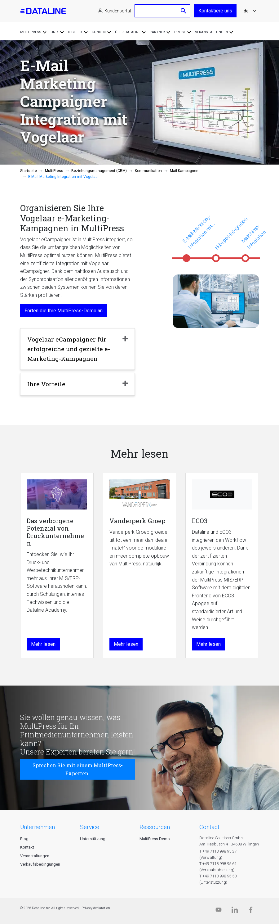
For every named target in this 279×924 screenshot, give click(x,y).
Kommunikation (148, 171)
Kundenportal (117, 10)
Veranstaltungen (34, 856)
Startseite (28, 171)
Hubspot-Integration (231, 233)
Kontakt (27, 847)
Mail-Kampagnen (184, 171)
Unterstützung (92, 838)
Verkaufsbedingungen (40, 864)
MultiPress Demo (155, 838)
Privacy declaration (96, 908)
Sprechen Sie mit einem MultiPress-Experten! (78, 769)
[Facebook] (251, 911)
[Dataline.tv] (218, 911)
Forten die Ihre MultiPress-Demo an (63, 311)
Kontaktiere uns (215, 11)
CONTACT (209, 827)
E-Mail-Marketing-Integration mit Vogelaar (197, 232)
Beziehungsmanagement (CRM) (99, 171)
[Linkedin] (235, 911)
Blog (24, 838)
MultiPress (54, 171)
